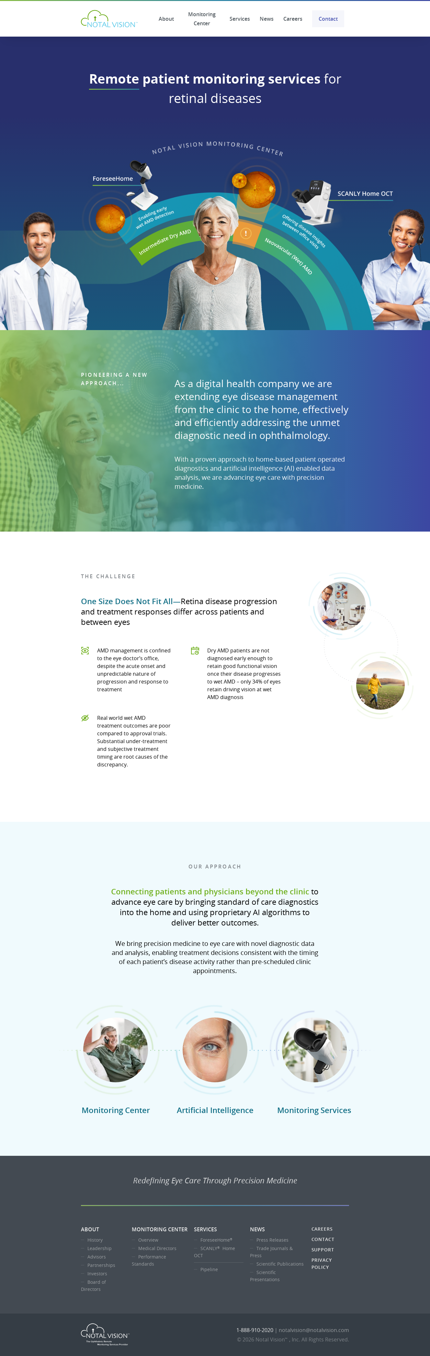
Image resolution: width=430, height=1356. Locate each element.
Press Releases (272, 1240)
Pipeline (209, 1269)
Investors (97, 1273)
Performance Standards (149, 1260)
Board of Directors (93, 1285)
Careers (292, 18)
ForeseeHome (217, 1240)
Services (240, 18)
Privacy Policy (321, 1263)
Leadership (99, 1248)
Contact (328, 18)
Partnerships (101, 1265)
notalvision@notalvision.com (314, 1330)
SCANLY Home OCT (214, 1251)
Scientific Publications (280, 1264)
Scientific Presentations (265, 1275)
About (166, 18)
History (95, 1240)
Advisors (96, 1257)
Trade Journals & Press (271, 1251)
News (267, 18)
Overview (148, 1240)
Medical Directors (157, 1248)
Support (322, 1250)
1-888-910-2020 (254, 1330)
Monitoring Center (202, 19)
